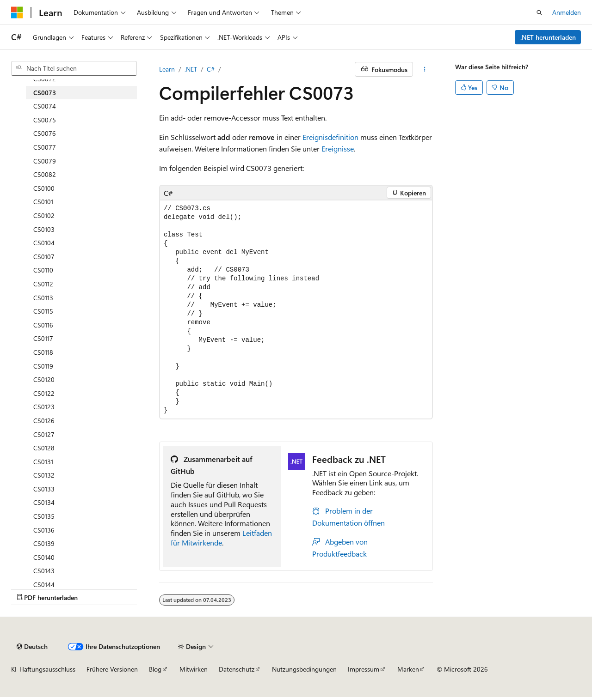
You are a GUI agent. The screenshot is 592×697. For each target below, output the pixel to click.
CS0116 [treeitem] (43, 325)
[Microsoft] (17, 12)
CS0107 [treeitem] (44, 256)
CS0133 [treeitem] (44, 489)
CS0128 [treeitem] (44, 447)
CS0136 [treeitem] (44, 530)
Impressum (363, 669)
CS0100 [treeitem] (44, 188)
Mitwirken (193, 669)
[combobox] (74, 68)
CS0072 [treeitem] (44, 78)
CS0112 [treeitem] (43, 283)
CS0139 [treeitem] (44, 543)
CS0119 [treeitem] (43, 366)
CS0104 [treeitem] (44, 242)
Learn (167, 69)
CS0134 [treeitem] (44, 502)
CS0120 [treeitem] (44, 379)
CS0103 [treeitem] (44, 229)
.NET (191, 69)
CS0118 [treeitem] (43, 352)
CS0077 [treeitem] (44, 147)
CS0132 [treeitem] (44, 475)
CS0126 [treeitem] (44, 420)
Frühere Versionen (112, 669)
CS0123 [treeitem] (44, 406)
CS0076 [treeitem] (44, 133)
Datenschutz (236, 669)
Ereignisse (337, 148)
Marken (408, 669)
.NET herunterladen (548, 37)
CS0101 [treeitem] (43, 201)
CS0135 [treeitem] (44, 516)
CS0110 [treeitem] (43, 270)
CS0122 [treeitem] (44, 393)
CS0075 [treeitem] (44, 119)
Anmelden (566, 12)
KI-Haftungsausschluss (43, 669)
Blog (155, 669)
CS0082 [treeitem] (44, 174)
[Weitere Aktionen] (425, 69)
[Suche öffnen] (539, 12)
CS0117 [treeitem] (43, 338)
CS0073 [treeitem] (44, 92)
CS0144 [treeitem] (44, 584)
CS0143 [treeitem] (44, 570)
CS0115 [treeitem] (43, 311)
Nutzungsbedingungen (304, 669)
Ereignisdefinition (330, 137)
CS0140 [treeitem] (44, 557)
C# (211, 69)
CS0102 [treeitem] (44, 215)
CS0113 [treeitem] (43, 297)
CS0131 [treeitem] (43, 461)
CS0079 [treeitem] (44, 161)
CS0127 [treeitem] (44, 434)
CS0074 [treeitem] (44, 106)
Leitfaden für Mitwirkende (221, 537)
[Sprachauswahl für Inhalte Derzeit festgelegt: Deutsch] (32, 646)
